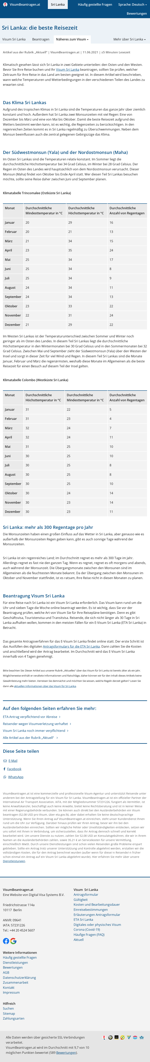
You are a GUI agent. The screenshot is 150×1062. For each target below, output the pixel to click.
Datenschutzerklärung (19, 977)
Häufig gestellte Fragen (95, 4)
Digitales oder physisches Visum (97, 925)
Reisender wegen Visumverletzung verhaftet (35, 724)
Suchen (8, 1008)
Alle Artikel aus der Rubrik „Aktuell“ (29, 738)
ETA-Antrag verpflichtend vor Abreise (30, 717)
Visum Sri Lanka (14, 39)
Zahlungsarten (13, 1018)
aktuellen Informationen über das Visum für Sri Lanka (45, 686)
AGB (6, 972)
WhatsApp (13, 777)
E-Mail (10, 761)
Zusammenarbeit (15, 982)
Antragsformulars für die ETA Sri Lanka (71, 646)
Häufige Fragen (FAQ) (89, 934)
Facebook (12, 769)
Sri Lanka (58, 4)
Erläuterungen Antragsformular (97, 915)
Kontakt (8, 987)
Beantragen (40, 39)
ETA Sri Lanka (83, 919)
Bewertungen (137, 13)
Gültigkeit (81, 900)
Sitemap (9, 1013)
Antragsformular (86, 894)
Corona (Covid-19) (87, 929)
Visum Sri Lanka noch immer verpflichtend (34, 731)
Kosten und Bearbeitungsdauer (97, 904)
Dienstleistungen (14, 861)
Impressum (11, 992)
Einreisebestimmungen (91, 909)
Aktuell (79, 940)
